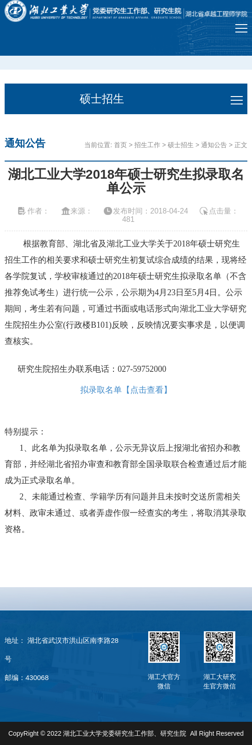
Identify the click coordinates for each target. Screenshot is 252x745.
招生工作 (147, 145)
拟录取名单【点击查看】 (126, 390)
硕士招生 (181, 145)
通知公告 (214, 145)
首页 (120, 145)
